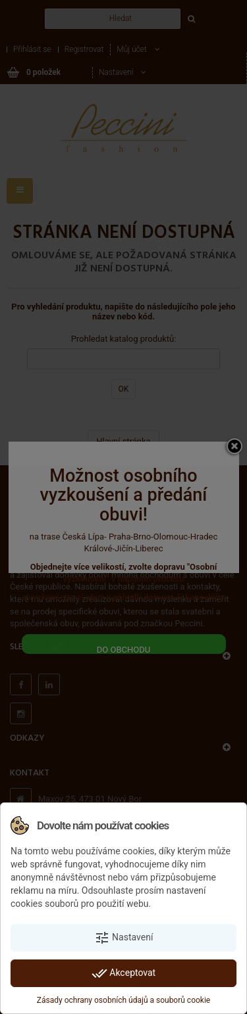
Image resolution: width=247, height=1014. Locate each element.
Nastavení (123, 938)
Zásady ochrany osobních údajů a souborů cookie (123, 1000)
